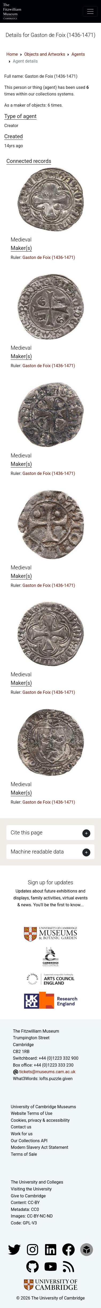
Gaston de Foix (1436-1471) (48, 257)
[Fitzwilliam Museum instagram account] (33, 1249)
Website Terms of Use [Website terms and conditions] (31, 1113)
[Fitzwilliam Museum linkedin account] (69, 1249)
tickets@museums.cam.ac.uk (47, 1071)
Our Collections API (29, 1140)
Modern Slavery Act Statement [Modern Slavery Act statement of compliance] (39, 1147)
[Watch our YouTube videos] (51, 1266)
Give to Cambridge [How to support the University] (28, 1195)
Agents (78, 54)
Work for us (22, 1133)
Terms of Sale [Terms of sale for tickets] (24, 1154)
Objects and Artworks (44, 54)
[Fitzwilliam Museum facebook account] (51, 1249)
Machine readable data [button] (37, 851)
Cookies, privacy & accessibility (40, 1120)
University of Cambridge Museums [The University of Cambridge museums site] (43, 1106)
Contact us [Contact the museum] (21, 1126)
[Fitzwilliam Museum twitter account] (15, 1249)
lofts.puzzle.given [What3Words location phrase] (55, 1078)
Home (12, 54)
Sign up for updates (50, 882)
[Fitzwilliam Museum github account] (33, 1266)
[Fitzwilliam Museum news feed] (68, 1266)
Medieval (21, 239)
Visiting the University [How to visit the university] (31, 1189)
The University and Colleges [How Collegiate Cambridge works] (37, 1182)
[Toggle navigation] (90, 11)
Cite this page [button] (26, 832)
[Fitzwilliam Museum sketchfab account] (86, 1249)
